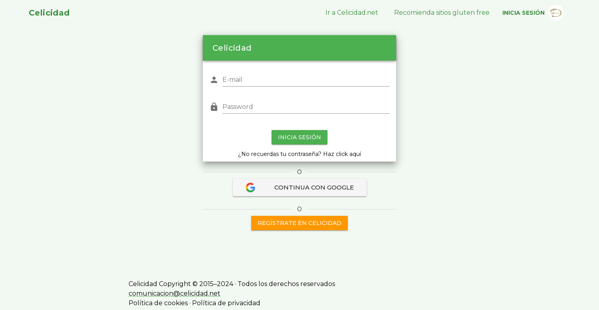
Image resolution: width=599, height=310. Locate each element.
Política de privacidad (226, 303)
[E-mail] (306, 79)
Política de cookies (158, 303)
